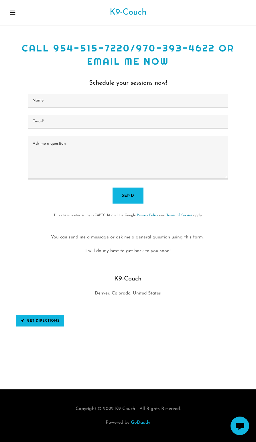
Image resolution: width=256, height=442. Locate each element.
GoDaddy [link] (140, 422)
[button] (19, 12)
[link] (128, 13)
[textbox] (128, 101)
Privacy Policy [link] (147, 215)
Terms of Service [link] (179, 215)
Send (128, 196)
